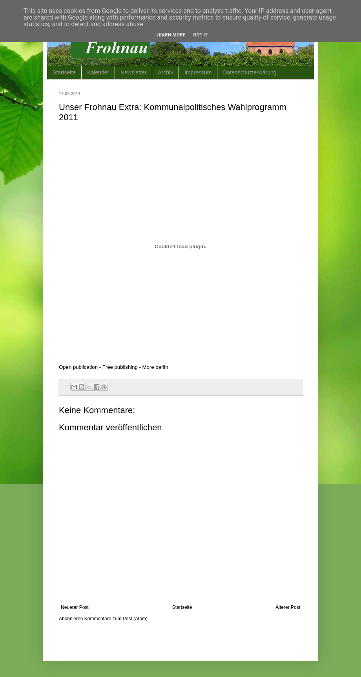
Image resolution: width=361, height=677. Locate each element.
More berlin (155, 367)
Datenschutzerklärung (249, 72)
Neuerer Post (75, 607)
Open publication (78, 367)
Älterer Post (287, 607)
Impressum (197, 72)
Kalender (98, 72)
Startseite (64, 72)
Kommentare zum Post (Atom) (116, 618)
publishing (125, 367)
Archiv (165, 72)
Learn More (171, 35)
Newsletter (133, 72)
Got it (200, 35)
